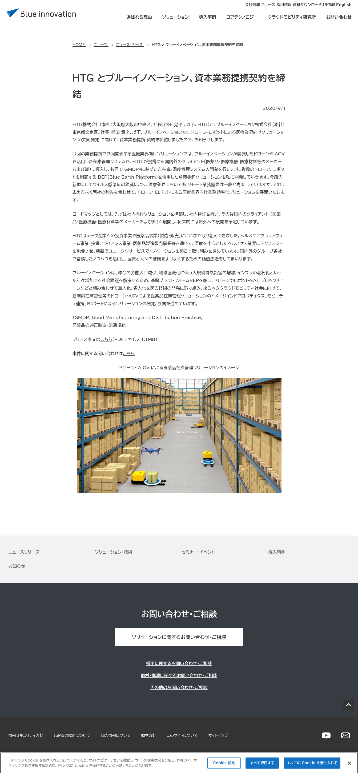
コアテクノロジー (242, 22)
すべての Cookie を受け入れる (312, 765)
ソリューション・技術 (113, 552)
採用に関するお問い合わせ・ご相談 (179, 663)
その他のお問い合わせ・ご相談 (179, 687)
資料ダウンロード (289, 9)
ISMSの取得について (72, 735)
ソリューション (175, 22)
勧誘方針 (148, 735)
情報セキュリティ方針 (26, 735)
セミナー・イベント (198, 552)
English (344, 9)
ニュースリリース (24, 552)
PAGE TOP (348, 705)
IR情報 (320, 9)
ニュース (232, 9)
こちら (106, 339)
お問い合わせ (339, 22)
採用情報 (256, 9)
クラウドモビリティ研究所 (292, 22)
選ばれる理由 (139, 22)
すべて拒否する (262, 765)
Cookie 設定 (224, 765)
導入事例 (207, 22)
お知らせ (17, 566)
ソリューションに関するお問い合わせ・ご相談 (179, 637)
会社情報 (206, 9)
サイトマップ (218, 735)
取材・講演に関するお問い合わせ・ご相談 (179, 675)
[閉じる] (349, 765)
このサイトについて (182, 735)
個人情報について (116, 735)
